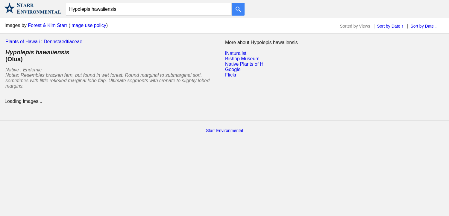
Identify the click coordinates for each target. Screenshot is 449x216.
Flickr (230, 74)
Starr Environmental (224, 130)
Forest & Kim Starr (47, 25)
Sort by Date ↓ (423, 26)
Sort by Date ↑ (390, 26)
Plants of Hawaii (22, 41)
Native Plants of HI (245, 64)
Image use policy (88, 25)
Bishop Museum (242, 58)
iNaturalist (235, 53)
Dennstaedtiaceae (63, 41)
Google (233, 69)
